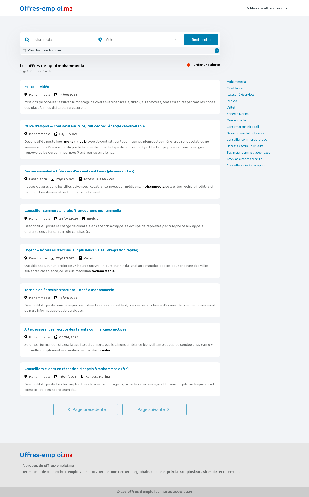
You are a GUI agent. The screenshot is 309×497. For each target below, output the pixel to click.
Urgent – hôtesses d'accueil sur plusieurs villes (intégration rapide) (81, 250)
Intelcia (232, 101)
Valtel (231, 107)
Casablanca (235, 88)
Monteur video (237, 120)
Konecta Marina (238, 114)
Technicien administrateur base (248, 152)
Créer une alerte (203, 65)
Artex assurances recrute (244, 159)
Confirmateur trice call (243, 127)
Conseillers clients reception (246, 165)
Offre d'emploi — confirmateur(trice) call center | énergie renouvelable (84, 126)
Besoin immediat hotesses (245, 133)
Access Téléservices (240, 94)
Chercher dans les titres (123, 50)
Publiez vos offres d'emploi (266, 8)
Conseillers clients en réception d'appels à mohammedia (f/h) (76, 369)
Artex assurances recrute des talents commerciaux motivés (75, 329)
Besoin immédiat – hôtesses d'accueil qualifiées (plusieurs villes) (79, 171)
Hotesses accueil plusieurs (245, 146)
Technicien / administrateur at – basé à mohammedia (69, 290)
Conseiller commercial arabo (247, 139)
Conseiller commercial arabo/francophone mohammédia (72, 211)
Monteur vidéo (36, 87)
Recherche (201, 40)
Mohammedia (236, 82)
